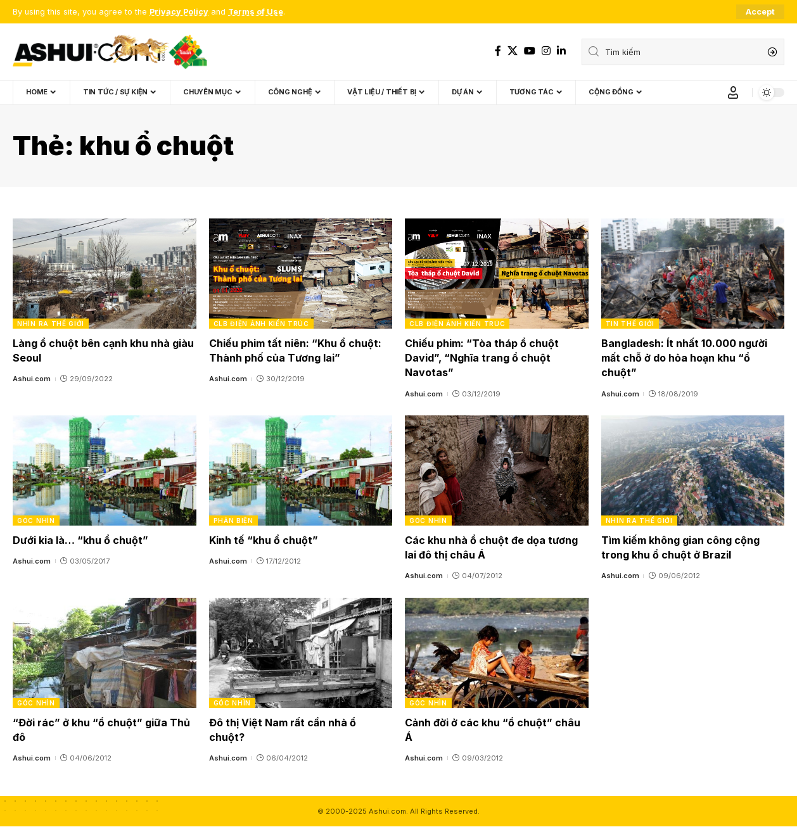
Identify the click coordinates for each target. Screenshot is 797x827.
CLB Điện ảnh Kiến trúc (261, 323)
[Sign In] (733, 92)
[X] (512, 51)
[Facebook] (498, 51)
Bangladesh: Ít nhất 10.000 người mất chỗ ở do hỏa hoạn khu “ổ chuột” (684, 358)
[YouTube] (530, 51)
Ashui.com (32, 378)
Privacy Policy (179, 11)
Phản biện (233, 520)
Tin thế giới (630, 323)
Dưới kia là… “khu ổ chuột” (80, 540)
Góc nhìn (36, 520)
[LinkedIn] (561, 51)
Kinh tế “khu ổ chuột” (263, 540)
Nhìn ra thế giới (50, 323)
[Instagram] (546, 51)
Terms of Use (256, 11)
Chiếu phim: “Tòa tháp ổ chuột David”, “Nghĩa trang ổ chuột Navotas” (482, 358)
